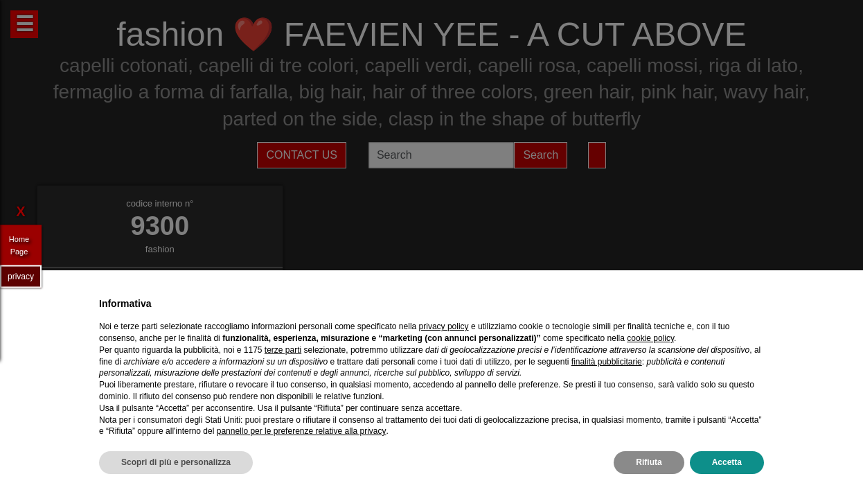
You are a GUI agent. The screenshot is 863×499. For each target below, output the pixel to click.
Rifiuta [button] (648, 462)
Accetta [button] (727, 462)
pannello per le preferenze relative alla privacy (301, 431)
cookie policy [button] (650, 338)
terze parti (283, 350)
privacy (21, 276)
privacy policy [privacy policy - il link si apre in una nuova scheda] (444, 326)
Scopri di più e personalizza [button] (176, 462)
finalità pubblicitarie (606, 362)
